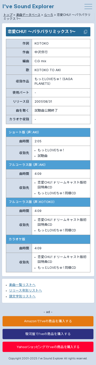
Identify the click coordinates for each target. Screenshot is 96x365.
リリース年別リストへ (25, 290)
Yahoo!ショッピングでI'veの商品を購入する (48, 347)
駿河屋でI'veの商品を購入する (48, 334)
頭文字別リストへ (22, 296)
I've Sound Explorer (28, 6)
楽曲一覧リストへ (22, 285)
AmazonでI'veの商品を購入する (48, 321)
